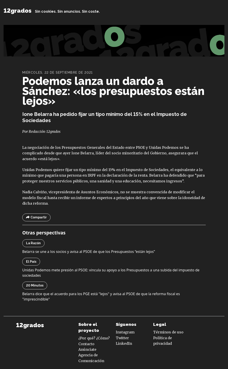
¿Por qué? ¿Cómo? (94, 338)
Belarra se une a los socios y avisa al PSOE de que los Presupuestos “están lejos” (88, 251)
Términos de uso (168, 332)
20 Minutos (34, 285)
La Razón (33, 243)
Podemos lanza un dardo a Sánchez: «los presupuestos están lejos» (113, 91)
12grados (17, 10)
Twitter (122, 338)
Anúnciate (87, 349)
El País (31, 261)
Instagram (125, 332)
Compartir (36, 217)
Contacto (86, 344)
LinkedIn (124, 343)
